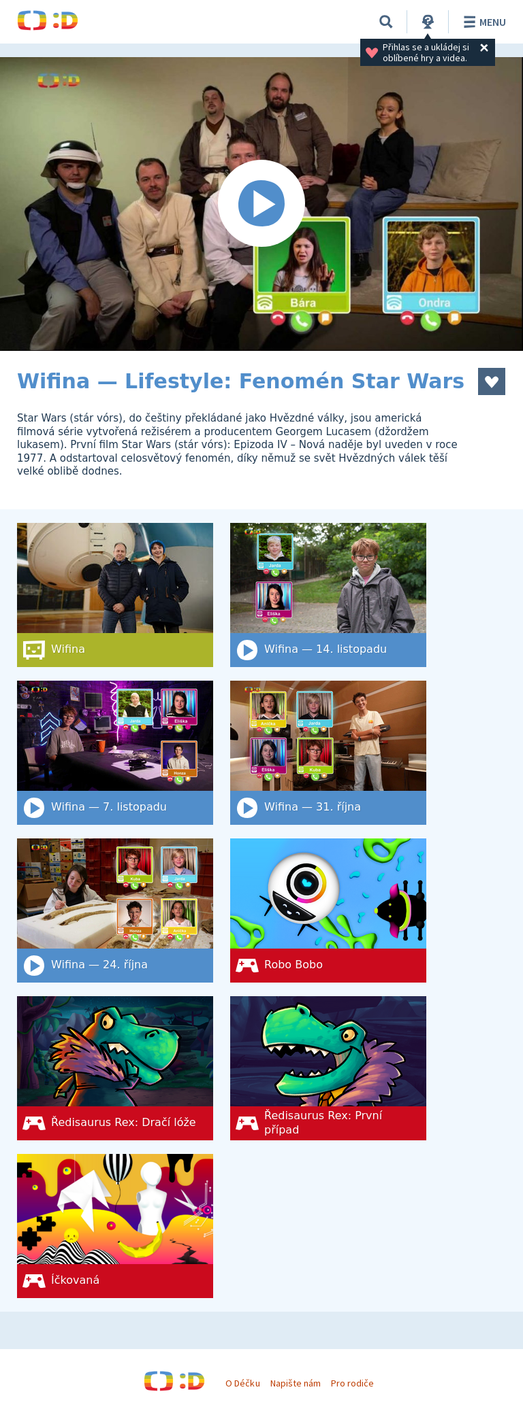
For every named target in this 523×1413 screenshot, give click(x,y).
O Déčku (242, 1383)
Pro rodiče (352, 1383)
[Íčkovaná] (115, 1226)
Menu (482, 22)
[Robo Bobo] (328, 910)
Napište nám (295, 1383)
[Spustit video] (261, 204)
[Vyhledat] (386, 22)
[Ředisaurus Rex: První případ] (328, 1068)
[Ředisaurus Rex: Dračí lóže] (115, 1068)
